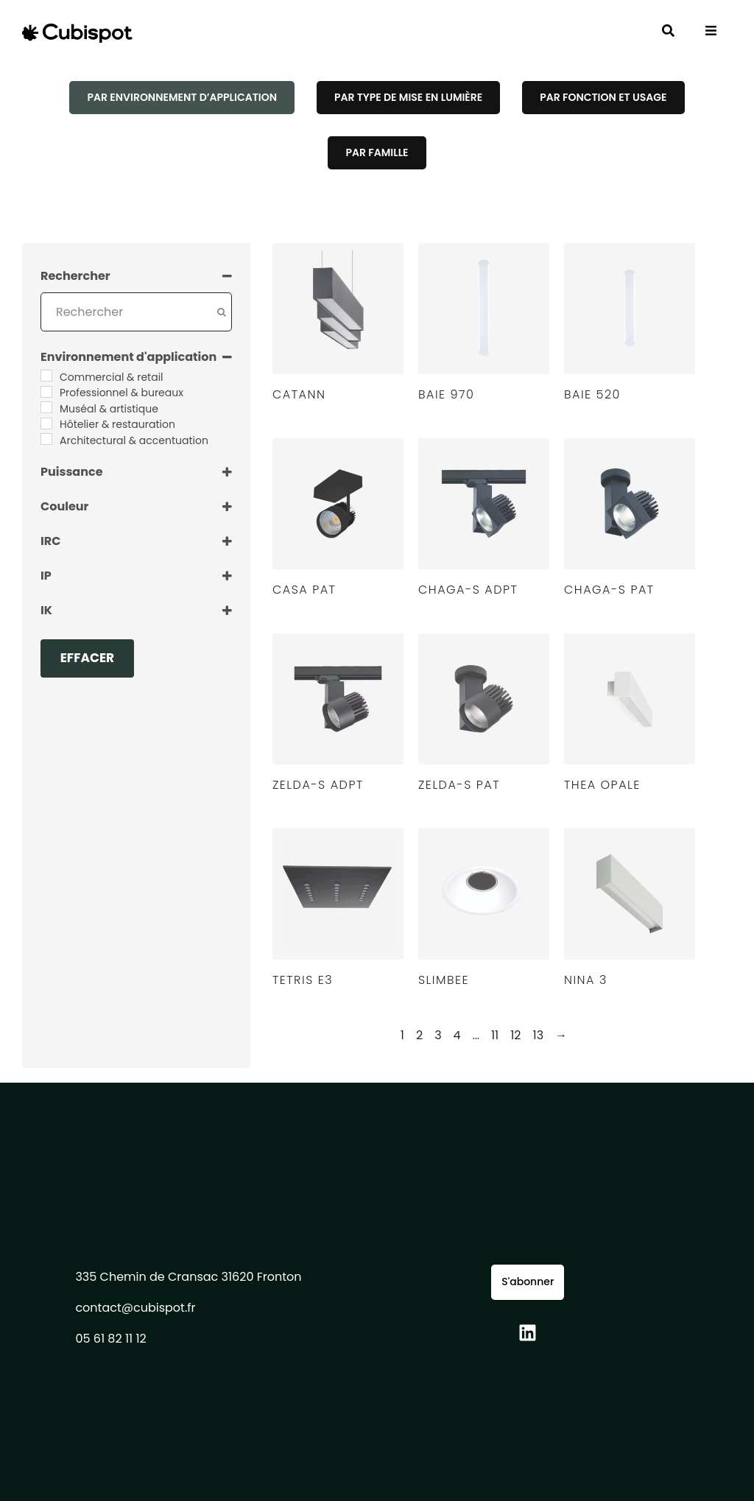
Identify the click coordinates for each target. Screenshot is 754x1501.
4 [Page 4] (457, 1035)
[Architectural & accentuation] (46, 439)
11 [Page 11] (494, 1035)
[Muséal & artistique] (46, 407)
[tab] (181, 97)
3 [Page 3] (437, 1035)
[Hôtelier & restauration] (46, 423)
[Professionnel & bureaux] (46, 392)
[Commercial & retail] (46, 376)
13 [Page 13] (538, 1035)
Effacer (87, 658)
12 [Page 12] (515, 1035)
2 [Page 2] (419, 1035)
